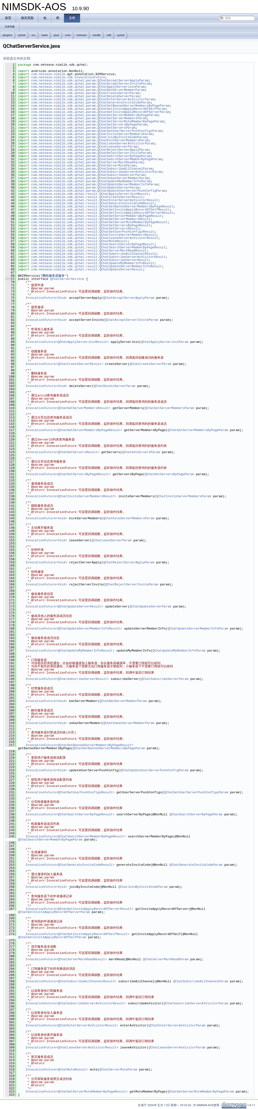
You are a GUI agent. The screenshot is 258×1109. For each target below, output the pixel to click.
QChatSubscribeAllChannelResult (127, 254)
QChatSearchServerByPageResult (126, 244)
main (45, 35)
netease (82, 35)
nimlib (96, 35)
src (33, 35)
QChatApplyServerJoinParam (121, 87)
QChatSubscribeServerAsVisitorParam (130, 172)
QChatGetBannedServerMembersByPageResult (136, 206)
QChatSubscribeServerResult (124, 260)
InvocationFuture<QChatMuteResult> (56, 1069)
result (92, 194)
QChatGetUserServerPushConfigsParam (130, 131)
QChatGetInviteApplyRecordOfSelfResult (134, 209)
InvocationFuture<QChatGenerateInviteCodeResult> (70, 865)
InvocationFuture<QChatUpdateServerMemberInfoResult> (73, 628)
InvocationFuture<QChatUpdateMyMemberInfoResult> (70, 650)
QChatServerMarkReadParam (120, 162)
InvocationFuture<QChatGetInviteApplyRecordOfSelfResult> (77, 934)
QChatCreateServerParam (118, 93)
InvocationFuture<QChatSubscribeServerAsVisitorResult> (75, 1003)
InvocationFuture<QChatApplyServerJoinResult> (67, 342)
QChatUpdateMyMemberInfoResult (126, 263)
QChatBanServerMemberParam (121, 90)
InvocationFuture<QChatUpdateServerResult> (64, 606)
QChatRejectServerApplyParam (123, 150)
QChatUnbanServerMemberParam (123, 178)
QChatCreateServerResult (121, 197)
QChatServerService (67, 279)
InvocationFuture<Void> (46, 298)
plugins (7, 35)
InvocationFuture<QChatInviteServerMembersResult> (70, 496)
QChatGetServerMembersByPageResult (130, 216)
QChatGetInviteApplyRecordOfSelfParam (132, 109)
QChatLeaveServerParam (117, 146)
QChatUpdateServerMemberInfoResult (130, 266)
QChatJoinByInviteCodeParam (122, 137)
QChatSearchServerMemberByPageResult (132, 247)
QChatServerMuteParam (116, 165)
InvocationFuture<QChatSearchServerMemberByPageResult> (75, 836)
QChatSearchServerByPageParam (124, 156)
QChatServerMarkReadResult (123, 250)
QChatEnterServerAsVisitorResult (128, 200)
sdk (109, 35)
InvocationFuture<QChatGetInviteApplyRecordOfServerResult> (79, 909)
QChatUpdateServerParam (118, 187)
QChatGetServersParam (116, 128)
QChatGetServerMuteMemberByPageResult (133, 222)
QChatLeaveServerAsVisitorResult (128, 238)
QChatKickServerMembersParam (123, 140)
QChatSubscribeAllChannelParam (125, 168)
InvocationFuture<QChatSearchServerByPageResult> (70, 814)
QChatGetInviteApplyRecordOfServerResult (136, 213)
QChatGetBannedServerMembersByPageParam (133, 105)
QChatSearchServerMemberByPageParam (130, 159)
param (91, 80)
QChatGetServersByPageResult (124, 225)
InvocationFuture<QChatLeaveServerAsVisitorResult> (71, 1047)
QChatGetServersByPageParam (122, 124)
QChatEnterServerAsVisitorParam (126, 99)
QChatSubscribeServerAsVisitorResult (132, 257)
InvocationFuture (90, 77)
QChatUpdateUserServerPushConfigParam (132, 191)
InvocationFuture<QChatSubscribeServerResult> (67, 679)
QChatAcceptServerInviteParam (124, 83)
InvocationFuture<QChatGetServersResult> (62, 452)
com (68, 35)
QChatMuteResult (113, 241)
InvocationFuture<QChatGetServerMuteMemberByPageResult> (76, 1091)
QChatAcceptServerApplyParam (123, 80)
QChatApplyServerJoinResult (124, 194)
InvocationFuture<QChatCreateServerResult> (64, 364)
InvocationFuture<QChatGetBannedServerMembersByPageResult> (79, 745)
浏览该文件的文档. (17, 58)
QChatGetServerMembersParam (122, 118)
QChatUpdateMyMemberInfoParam (124, 181)
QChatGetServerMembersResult (124, 219)
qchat (21, 35)
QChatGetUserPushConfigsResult (126, 231)
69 (10, 279)
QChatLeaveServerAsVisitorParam (126, 143)
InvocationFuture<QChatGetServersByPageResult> (68, 474)
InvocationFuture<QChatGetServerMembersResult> (68, 408)
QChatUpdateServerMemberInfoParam (128, 184)
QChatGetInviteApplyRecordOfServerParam (133, 112)
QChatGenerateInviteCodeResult (126, 203)
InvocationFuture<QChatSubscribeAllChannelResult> (70, 981)
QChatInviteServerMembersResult (127, 235)
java (56, 35)
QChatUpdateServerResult (121, 269)
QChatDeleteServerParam (118, 96)
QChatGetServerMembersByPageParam (128, 115)
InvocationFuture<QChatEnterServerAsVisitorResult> (71, 1025)
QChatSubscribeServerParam (121, 175)
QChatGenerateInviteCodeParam (124, 102)
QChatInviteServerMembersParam (125, 134)
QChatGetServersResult (119, 228)
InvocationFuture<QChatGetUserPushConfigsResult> (70, 792)
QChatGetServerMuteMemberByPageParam (131, 121)
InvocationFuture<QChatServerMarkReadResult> (66, 959)
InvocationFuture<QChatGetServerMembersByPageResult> (73, 430)
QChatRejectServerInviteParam (124, 153)
